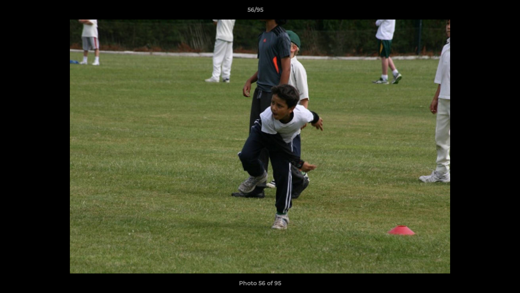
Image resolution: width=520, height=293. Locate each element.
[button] (486, 11)
